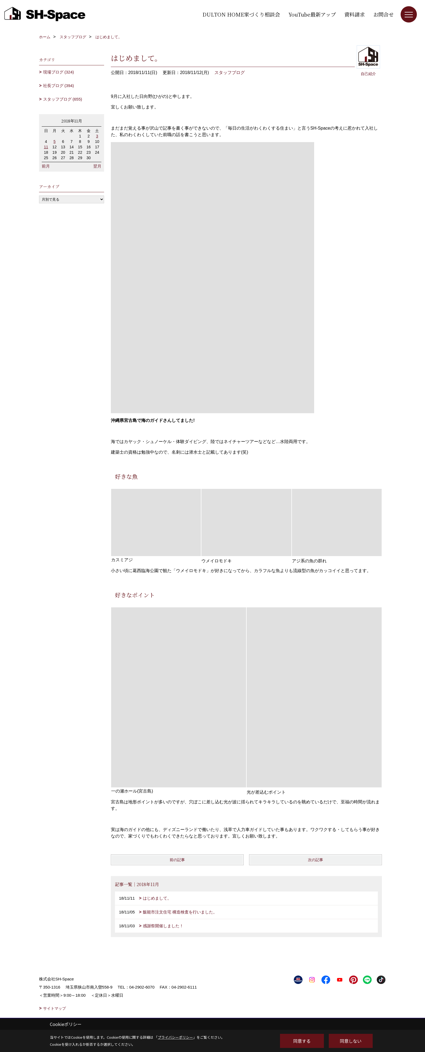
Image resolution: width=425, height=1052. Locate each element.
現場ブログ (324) (58, 72)
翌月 (97, 166)
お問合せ (383, 14)
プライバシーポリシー (175, 1037)
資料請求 (354, 14)
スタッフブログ (229, 72)
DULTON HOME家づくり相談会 (241, 14)
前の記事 (177, 860)
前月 (46, 166)
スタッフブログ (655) (62, 99)
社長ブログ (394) (58, 85)
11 (46, 147)
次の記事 (315, 860)
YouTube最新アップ (312, 14)
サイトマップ (54, 1008)
